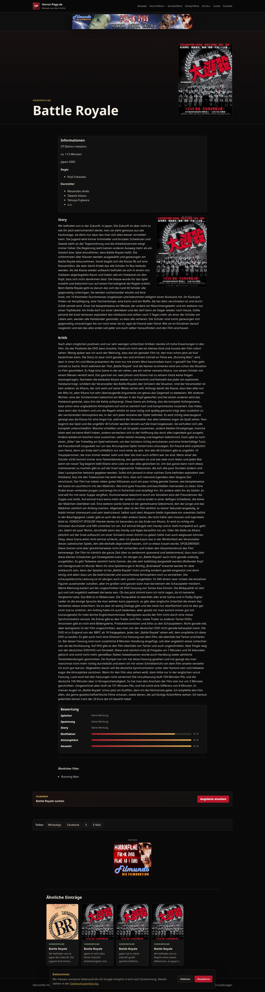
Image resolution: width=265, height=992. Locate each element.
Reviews (142, 6)
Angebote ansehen (213, 799)
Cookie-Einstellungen (219, 985)
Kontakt (227, 6)
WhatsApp (54, 825)
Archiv (205, 6)
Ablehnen (185, 979)
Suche (217, 6)
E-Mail (97, 825)
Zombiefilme (174, 6)
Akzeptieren (203, 979)
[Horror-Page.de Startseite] (50, 6)
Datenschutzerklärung (84, 983)
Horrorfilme (156, 6)
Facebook (73, 825)
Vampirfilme (192, 6)
